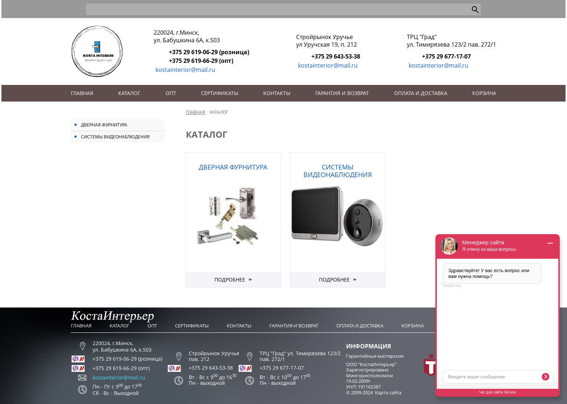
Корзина (484, 93)
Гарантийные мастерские (375, 356)
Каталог (129, 93)
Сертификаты (219, 93)
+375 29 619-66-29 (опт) (201, 61)
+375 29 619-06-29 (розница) (209, 52)
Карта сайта (388, 392)
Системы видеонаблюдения (115, 137)
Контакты (276, 93)
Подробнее (229, 279)
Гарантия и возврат (342, 93)
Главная (82, 93)
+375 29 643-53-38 (335, 56)
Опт (171, 93)
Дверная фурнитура (104, 125)
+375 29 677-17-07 (446, 56)
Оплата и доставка (420, 93)
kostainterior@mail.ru (185, 70)
